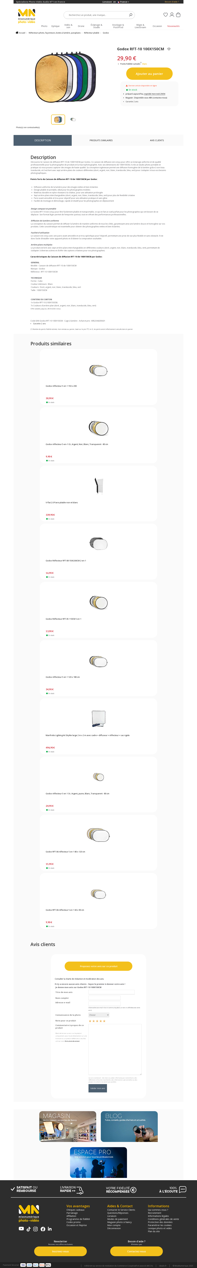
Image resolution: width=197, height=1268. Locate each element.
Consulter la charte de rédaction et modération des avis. (79, 979)
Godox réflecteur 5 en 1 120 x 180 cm (63, 677)
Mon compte (114, 1225)
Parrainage (72, 1212)
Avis (157, 140)
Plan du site (154, 1231)
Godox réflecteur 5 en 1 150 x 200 (61, 386)
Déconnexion (114, 1228)
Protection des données (160, 1222)
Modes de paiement (117, 1218)
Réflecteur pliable (91, 33)
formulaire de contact (72, 1041)
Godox (106, 33)
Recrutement (154, 1212)
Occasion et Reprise (76, 1225)
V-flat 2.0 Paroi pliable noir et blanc (62, 502)
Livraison (111, 1215)
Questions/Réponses (117, 1212)
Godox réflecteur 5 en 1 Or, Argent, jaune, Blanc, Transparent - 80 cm (77, 793)
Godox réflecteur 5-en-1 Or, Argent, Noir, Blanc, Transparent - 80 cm (77, 444)
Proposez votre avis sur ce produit (98, 966)
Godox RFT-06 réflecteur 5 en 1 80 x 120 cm (65, 852)
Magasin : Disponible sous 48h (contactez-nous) (146, 97)
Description (42, 140)
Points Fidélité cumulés (130, 64)
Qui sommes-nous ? (158, 1209)
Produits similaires (101, 140)
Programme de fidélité (78, 1218)
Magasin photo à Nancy (119, 1222)
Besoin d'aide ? (172, 1)
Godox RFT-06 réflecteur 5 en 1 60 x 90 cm (65, 910)
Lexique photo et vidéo (160, 1228)
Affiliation (71, 1215)
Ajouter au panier (149, 73)
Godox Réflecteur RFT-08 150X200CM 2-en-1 (66, 561)
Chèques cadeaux (75, 1209)
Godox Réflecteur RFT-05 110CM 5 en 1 (63, 619)
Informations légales (158, 1215)
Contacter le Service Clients (121, 1209)
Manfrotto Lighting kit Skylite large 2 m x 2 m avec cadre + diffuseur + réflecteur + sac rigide (88, 735)
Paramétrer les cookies (160, 1225)
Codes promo (73, 1222)
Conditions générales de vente (163, 1218)
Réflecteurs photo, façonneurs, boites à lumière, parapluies (54, 33)
